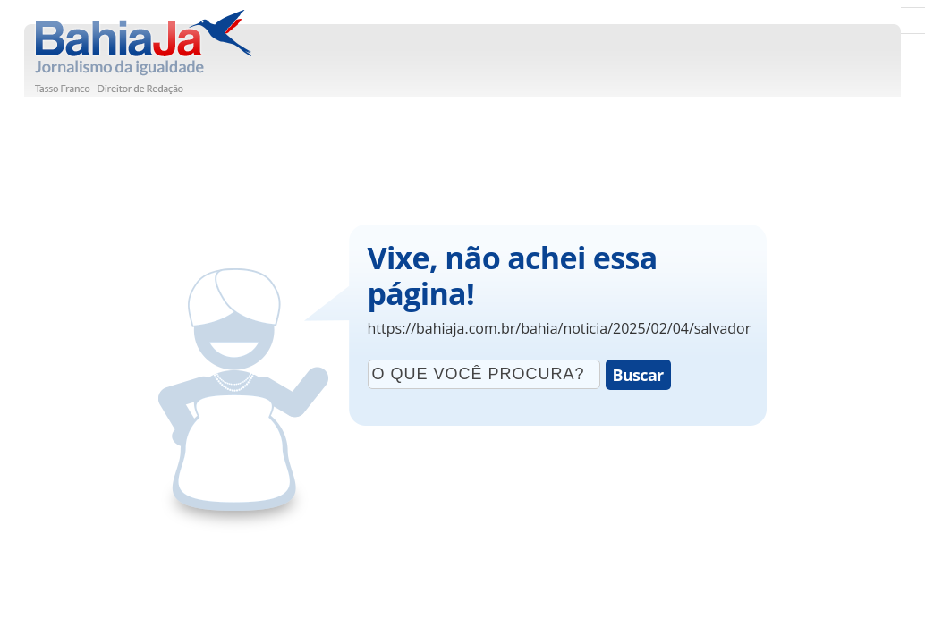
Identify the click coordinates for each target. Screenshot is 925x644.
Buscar (638, 375)
